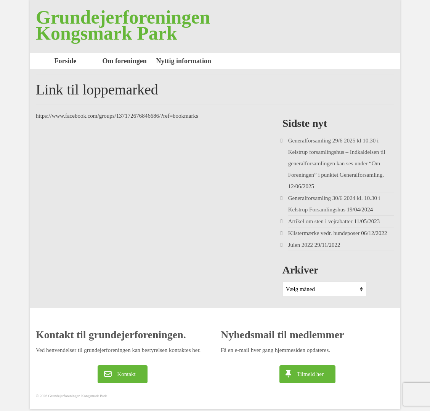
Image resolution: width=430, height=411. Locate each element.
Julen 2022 (300, 245)
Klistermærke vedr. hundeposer (324, 233)
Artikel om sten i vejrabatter (320, 221)
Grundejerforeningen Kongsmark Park (123, 25)
